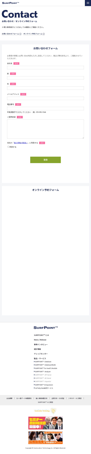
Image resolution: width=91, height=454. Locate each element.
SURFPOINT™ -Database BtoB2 (45, 365)
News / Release (40, 339)
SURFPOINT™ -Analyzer (43, 371)
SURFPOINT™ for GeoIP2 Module (46, 368)
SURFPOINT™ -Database (43, 361)
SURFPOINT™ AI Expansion (44, 385)
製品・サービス (40, 358)
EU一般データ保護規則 (24, 398)
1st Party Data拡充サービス (44, 388)
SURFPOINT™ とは (41, 335)
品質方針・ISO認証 (58, 398)
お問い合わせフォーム (10, 33)
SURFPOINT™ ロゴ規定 (45, 402)
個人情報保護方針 (41, 398)
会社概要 (9, 398)
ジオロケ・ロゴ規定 (75, 398)
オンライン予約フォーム (32, 33)
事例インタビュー (41, 344)
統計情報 (37, 349)
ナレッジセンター (41, 353)
